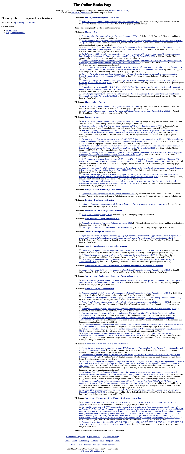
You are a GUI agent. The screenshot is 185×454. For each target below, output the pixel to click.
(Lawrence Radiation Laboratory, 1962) (109, 36)
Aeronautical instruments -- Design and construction (106, 344)
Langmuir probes (92, 117)
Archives (96, 445)
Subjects (109, 441)
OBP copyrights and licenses (92, 451)
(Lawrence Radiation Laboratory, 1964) (107, 223)
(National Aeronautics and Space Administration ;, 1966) (126, 111)
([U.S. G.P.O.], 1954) (131, 412)
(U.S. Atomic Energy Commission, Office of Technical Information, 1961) (122, 126)
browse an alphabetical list (81, 13)
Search (74, 441)
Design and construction (15, 33)
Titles (102, 441)
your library (19, 22)
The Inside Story (108, 445)
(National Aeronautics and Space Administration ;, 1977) (118, 255)
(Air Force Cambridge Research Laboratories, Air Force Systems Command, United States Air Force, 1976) (129, 48)
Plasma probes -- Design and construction (102, 17)
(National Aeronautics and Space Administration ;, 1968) (110, 22)
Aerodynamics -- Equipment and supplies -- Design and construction (112, 276)
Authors (94, 441)
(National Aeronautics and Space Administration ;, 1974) (121, 250)
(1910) (97, 215)
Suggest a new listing (111, 437)
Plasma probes (11, 31)
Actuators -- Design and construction (100, 232)
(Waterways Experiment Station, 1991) (108, 194)
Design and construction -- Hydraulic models (103, 189)
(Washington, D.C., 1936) (124, 204)
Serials (117, 441)
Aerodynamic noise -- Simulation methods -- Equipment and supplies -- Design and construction (124, 266)
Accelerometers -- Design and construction (102, 219)
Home (67, 441)
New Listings (84, 441)
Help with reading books (75, 437)
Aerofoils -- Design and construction (99, 289)
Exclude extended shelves (118, 10)
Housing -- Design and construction (99, 200)
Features (87, 445)
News (80, 445)
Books (73, 445)
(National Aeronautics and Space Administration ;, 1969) (110, 121)
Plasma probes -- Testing (95, 102)
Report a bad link (93, 437)
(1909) (107, 227)
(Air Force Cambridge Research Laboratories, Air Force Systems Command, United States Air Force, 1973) (127, 182)
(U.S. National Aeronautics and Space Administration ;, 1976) (125, 302)
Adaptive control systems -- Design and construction (106, 246)
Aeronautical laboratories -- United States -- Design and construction (113, 398)
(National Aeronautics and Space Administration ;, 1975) (131, 297)
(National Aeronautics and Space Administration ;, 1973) (126, 270)
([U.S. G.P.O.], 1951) (131, 423)
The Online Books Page (92, 4)
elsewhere (31, 22)
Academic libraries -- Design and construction (103, 210)
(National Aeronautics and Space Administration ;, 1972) (130, 237)
